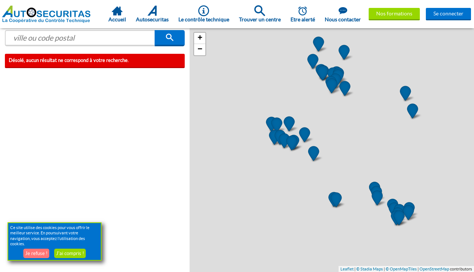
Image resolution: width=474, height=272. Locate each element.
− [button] (200, 49)
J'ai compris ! (70, 253)
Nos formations (394, 14)
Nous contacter (343, 14)
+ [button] (200, 38)
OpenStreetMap (434, 269)
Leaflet (347, 269)
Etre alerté (302, 14)
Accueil (117, 14)
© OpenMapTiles (401, 269)
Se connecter (448, 14)
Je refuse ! (36, 253)
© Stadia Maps (369, 269)
